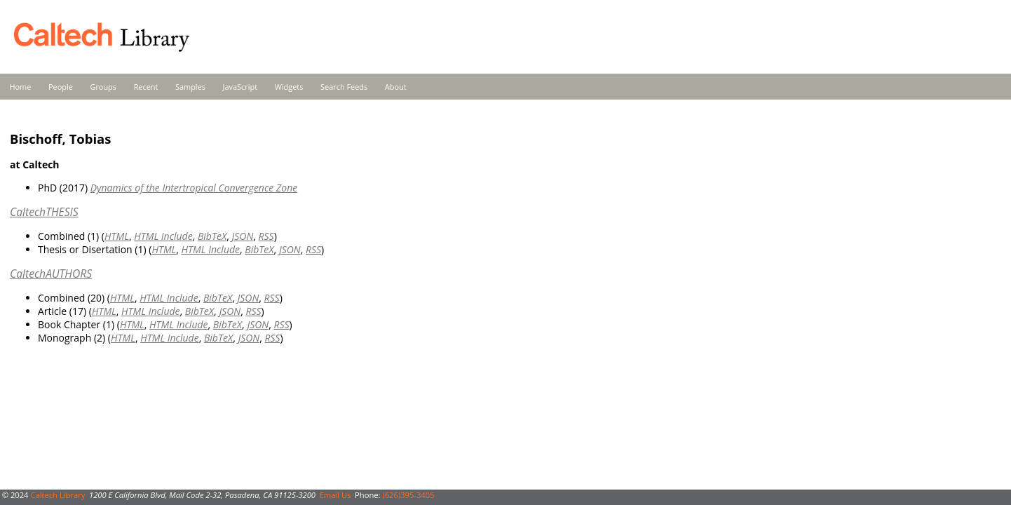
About (396, 86)
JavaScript (240, 86)
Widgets (289, 86)
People (60, 86)
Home (21, 86)
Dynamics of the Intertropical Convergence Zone (194, 187)
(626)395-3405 (408, 495)
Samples (190, 86)
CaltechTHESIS (44, 212)
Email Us (335, 495)
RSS (266, 236)
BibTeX (212, 236)
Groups (103, 86)
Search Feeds (343, 86)
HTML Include (163, 236)
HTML (116, 236)
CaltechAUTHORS (51, 273)
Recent (146, 86)
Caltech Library (57, 495)
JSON (242, 236)
